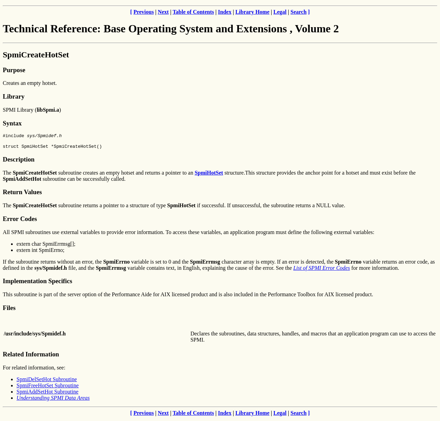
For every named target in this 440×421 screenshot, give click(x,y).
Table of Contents (193, 12)
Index (224, 12)
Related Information (31, 356)
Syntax (12, 123)
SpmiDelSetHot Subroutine (46, 381)
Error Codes (20, 220)
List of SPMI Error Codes (321, 270)
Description (18, 161)
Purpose (14, 70)
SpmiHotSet (209, 175)
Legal (279, 12)
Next (163, 12)
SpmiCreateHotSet (36, 54)
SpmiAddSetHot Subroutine (47, 394)
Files (9, 309)
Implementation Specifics (37, 283)
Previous (143, 12)
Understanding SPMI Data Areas (53, 400)
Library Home (252, 12)
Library (13, 96)
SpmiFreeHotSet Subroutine (47, 387)
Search (298, 12)
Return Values (22, 194)
